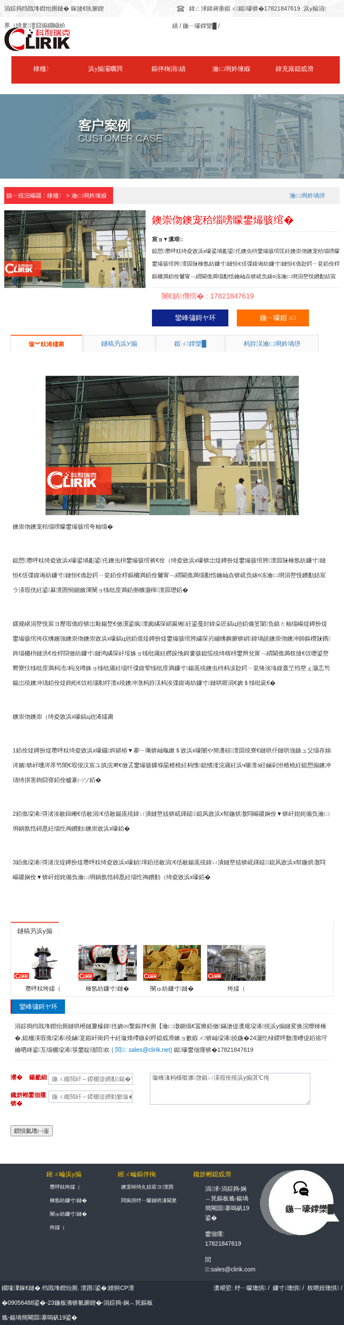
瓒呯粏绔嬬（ (65, 1187)
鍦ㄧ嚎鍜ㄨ (278, 317)
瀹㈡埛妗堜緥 (202, 69)
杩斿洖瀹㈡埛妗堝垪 (272, 343)
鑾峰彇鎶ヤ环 (195, 317)
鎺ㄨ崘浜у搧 (63, 1174)
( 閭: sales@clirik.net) (141, 1049)
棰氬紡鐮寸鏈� (68, 1201)
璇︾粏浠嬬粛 (46, 344)
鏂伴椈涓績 (147, 69)
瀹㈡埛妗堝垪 (307, 195)
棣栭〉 (38, 69)
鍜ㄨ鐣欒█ (190, 343)
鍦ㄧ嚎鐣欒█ (200, 25)
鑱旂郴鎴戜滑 (311, 69)
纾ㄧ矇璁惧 (250, 1287)
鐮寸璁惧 (287, 1287)
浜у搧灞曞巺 (93, 69)
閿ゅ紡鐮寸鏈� (68, 1214)
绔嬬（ (57, 1228)
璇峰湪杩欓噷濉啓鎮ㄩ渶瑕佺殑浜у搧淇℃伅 (230, 1089)
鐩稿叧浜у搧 (119, 343)
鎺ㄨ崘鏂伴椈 (137, 1174)
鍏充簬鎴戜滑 (256, 69)
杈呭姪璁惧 (323, 1287)
